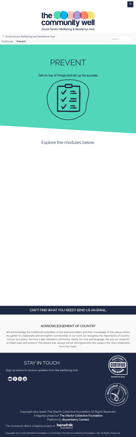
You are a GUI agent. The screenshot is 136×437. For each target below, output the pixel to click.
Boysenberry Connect (75, 419)
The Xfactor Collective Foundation (81, 415)
